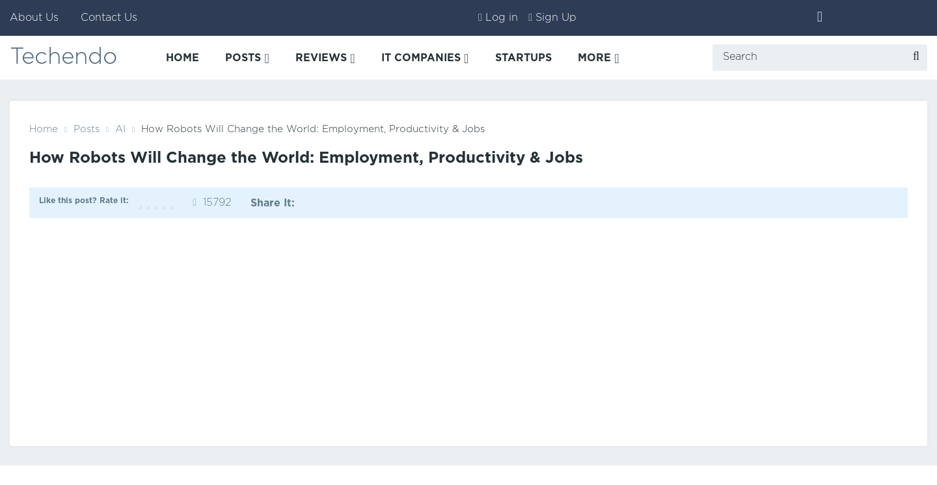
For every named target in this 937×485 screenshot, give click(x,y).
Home (43, 129)
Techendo (66, 58)
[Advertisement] (468, 329)
